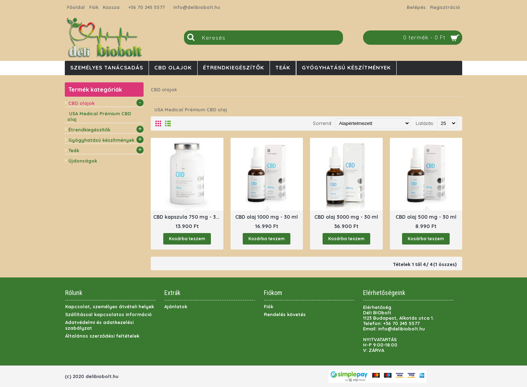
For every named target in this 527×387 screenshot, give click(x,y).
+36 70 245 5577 (146, 7)
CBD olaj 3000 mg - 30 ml (346, 217)
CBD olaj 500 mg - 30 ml (426, 217)
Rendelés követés (285, 314)
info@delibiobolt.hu (196, 7)
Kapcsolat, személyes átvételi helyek (109, 306)
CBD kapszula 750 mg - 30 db (188, 217)
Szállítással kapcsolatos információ (108, 314)
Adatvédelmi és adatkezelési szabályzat (99, 325)
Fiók (268, 306)
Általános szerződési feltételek (102, 336)
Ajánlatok (175, 306)
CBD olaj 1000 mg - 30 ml (266, 217)
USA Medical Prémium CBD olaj (190, 109)
